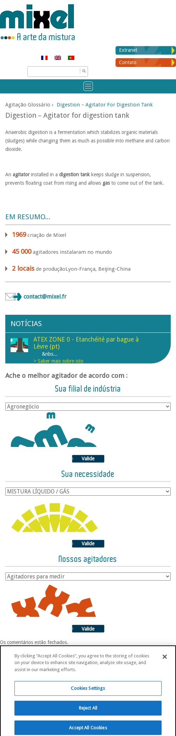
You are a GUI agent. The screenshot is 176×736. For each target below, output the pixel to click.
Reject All (88, 712)
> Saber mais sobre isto (58, 360)
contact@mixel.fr (45, 296)
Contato (128, 62)
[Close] (164, 661)
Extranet (128, 50)
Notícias (26, 323)
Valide (88, 458)
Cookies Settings (88, 693)
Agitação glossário (27, 105)
